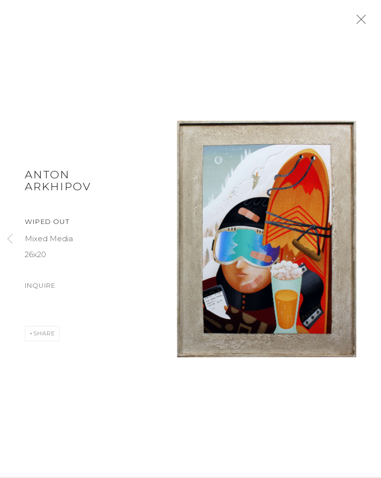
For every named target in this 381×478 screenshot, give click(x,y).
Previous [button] (10, 239)
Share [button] (44, 335)
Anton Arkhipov (58, 181)
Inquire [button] (40, 287)
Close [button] (358, 22)
